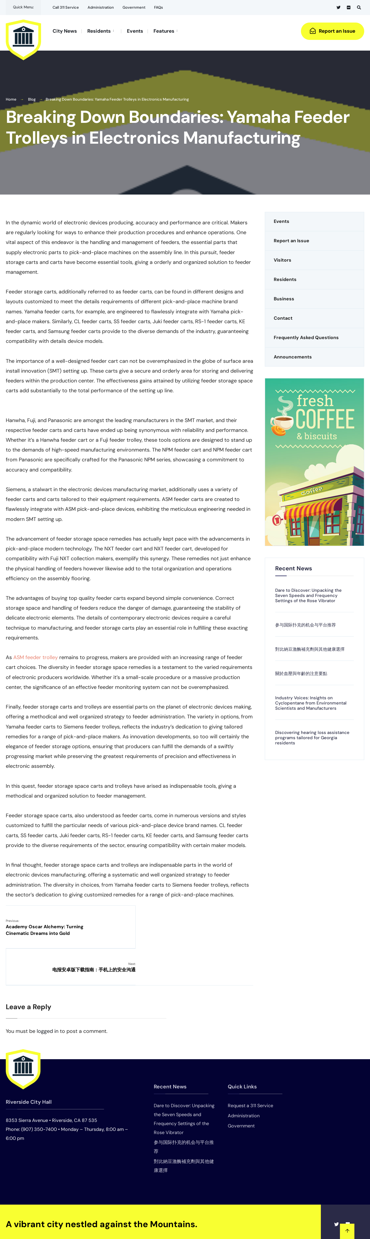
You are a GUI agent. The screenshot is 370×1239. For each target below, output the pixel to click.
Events (135, 31)
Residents (99, 31)
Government (134, 7)
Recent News (293, 565)
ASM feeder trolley (35, 654)
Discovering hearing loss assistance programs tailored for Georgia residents (312, 734)
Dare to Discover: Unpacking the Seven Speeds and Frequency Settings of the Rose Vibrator (308, 592)
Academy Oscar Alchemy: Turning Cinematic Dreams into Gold (45, 924)
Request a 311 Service (250, 1065)
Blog (32, 96)
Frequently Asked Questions (306, 334)
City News (65, 31)
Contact (283, 315)
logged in (47, 990)
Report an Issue (332, 31)
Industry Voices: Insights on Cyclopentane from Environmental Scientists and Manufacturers (311, 700)
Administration (101, 7)
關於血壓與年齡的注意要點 (301, 670)
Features (163, 31)
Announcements (293, 354)
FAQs (158, 7)
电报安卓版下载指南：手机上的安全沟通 (211, 920)
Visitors (282, 257)
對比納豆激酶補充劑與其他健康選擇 (310, 646)
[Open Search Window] (359, 7)
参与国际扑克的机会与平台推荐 (305, 622)
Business (284, 296)
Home (11, 96)
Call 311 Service (66, 7)
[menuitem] (101, 30)
